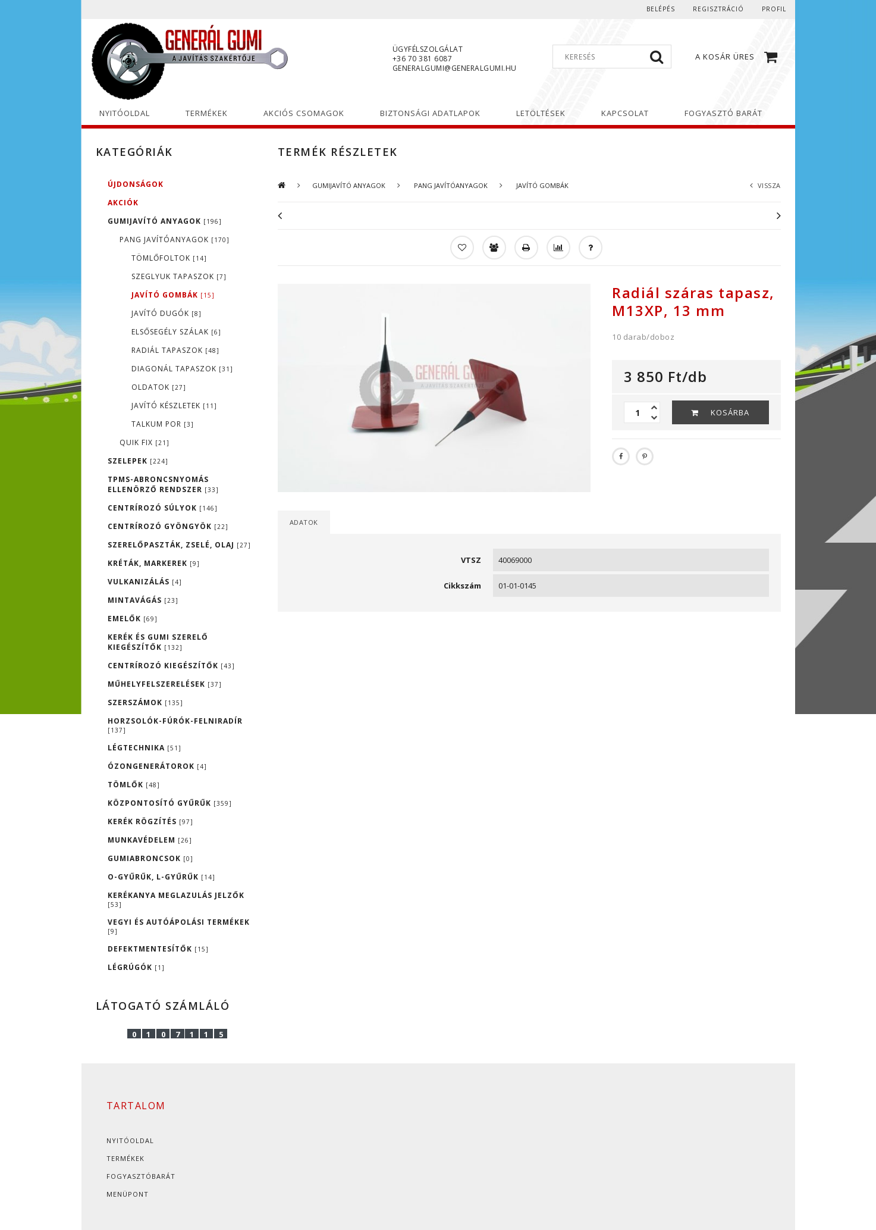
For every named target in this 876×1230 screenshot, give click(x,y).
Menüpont (127, 1194)
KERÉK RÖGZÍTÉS (150, 821)
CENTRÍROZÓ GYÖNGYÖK (168, 526)
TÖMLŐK (134, 785)
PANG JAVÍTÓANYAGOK (175, 239)
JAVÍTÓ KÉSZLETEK (174, 405)
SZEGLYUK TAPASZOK (179, 276)
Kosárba (730, 412)
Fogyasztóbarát (140, 1176)
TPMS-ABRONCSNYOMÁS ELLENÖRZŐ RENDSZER (163, 484)
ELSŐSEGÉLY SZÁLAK (176, 332)
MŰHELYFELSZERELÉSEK (165, 684)
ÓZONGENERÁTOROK (157, 766)
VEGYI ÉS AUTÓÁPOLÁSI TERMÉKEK (179, 926)
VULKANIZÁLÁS (145, 582)
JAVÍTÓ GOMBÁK (173, 295)
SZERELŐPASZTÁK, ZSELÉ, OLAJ (179, 545)
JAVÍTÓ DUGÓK (166, 313)
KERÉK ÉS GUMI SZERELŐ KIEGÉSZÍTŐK (158, 642)
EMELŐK (133, 619)
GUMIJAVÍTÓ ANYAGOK (165, 221)
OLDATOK (158, 387)
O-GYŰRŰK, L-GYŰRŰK (161, 877)
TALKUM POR (162, 424)
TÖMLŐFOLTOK (169, 258)
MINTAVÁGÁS (143, 600)
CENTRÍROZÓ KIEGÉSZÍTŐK (171, 666)
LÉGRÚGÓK (136, 967)
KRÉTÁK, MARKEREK (154, 563)
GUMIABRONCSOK (150, 858)
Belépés (660, 9)
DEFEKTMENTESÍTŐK (158, 949)
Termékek (125, 1158)
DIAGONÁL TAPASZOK (182, 369)
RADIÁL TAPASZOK (175, 350)
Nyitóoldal (130, 1140)
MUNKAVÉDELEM (150, 840)
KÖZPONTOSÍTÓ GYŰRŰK (170, 803)
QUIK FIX (144, 442)
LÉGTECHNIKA (144, 748)
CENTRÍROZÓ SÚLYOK (163, 508)
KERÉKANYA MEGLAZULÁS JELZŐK (176, 899)
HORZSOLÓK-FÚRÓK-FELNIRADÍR (175, 725)
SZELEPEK (138, 461)
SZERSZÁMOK (145, 702)
